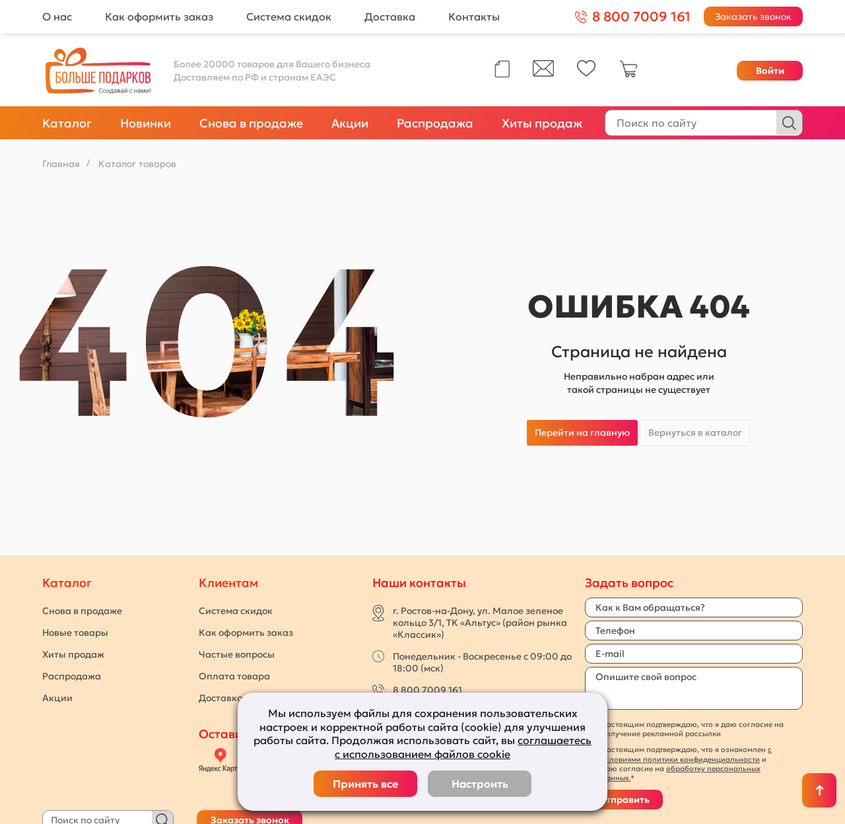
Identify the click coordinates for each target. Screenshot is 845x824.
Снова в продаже (251, 123)
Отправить (624, 800)
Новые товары (75, 632)
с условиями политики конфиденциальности (686, 754)
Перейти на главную (582, 432)
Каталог (67, 123)
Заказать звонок (753, 16)
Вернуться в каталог (695, 432)
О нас (57, 16)
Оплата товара (234, 676)
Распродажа (435, 123)
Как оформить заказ (159, 16)
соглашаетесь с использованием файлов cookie (463, 747)
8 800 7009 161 (427, 690)
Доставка (389, 16)
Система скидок (288, 16)
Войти (770, 71)
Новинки (145, 123)
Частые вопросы (237, 654)
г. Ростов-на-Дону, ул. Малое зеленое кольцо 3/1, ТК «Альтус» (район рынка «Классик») (480, 622)
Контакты (474, 16)
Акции (349, 123)
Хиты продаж (542, 123)
